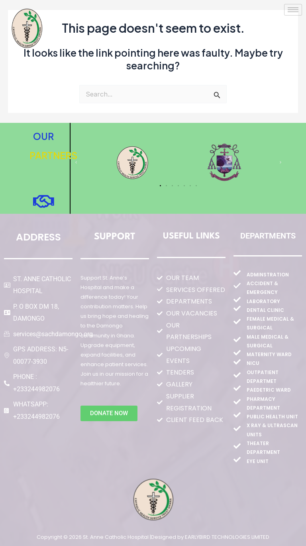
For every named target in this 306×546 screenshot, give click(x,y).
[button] (76, 162)
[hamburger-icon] (293, 10)
